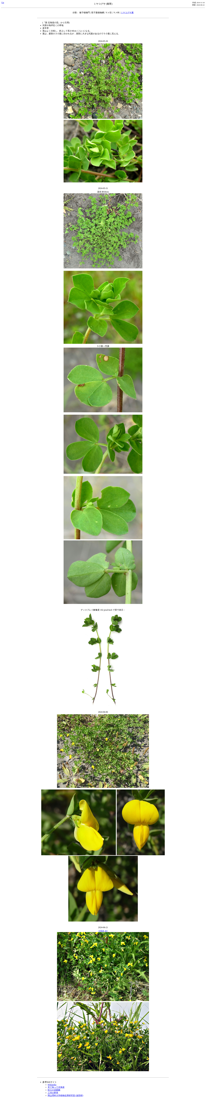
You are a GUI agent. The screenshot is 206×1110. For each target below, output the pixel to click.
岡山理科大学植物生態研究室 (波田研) (65, 1095)
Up (2, 2)
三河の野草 (53, 1093)
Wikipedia (52, 1085)
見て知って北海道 (56, 1087)
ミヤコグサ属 (127, 12)
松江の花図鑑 (54, 1090)
